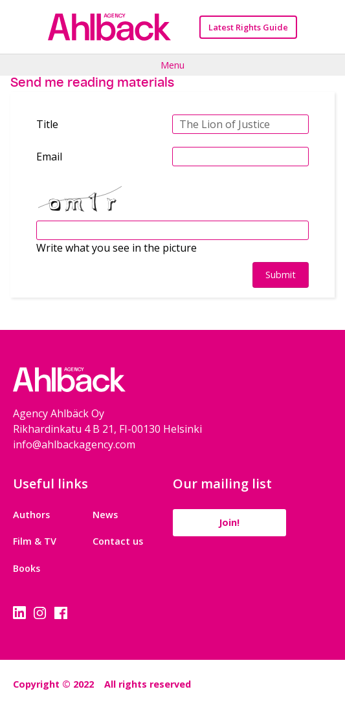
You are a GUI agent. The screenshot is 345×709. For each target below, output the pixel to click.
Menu (172, 64)
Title (47, 124)
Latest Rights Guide (248, 27)
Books (26, 568)
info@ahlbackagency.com (74, 444)
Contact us (118, 541)
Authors (31, 514)
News (105, 514)
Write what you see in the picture (116, 248)
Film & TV (34, 541)
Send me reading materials (92, 82)
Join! (229, 522)
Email (49, 156)
